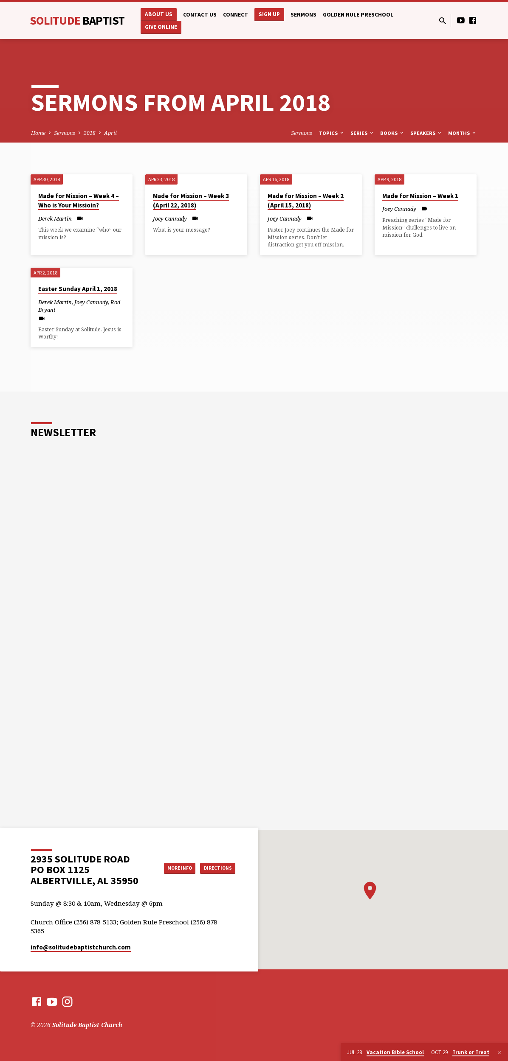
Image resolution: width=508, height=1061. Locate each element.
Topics (332, 133)
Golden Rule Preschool (358, 14)
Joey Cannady (170, 218)
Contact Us (200, 14)
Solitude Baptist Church (87, 1025)
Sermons (303, 14)
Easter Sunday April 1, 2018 (77, 289)
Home (38, 133)
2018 (90, 133)
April (110, 133)
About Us (158, 14)
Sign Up (269, 14)
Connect (235, 14)
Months (462, 133)
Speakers (426, 133)
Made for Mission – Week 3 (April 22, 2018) (191, 201)
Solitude (77, 20)
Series (362, 133)
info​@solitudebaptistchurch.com (81, 947)
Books (392, 133)
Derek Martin (55, 218)
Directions (214, 876)
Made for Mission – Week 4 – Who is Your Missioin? (78, 201)
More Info (214, 859)
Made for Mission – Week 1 (420, 196)
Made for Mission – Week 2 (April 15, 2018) (306, 201)
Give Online (161, 27)
